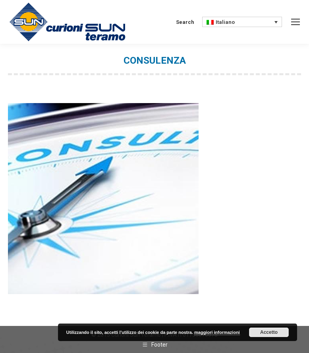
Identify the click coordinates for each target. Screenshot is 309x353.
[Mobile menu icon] (295, 21)
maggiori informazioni (217, 332)
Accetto (269, 332)
